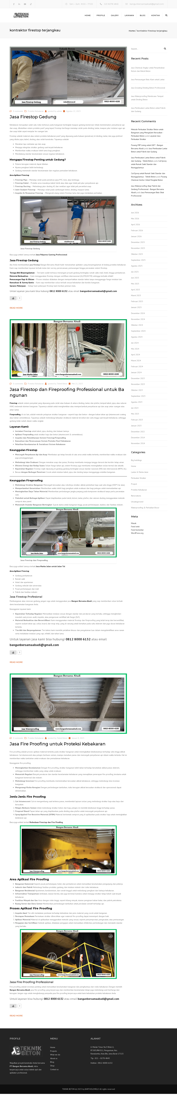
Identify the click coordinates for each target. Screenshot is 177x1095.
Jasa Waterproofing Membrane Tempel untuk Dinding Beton (147, 99)
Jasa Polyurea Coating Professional (51, 256)
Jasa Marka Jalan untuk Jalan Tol (50, 567)
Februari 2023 (137, 421)
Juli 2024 (135, 344)
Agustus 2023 (136, 403)
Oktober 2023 (137, 391)
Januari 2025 (136, 308)
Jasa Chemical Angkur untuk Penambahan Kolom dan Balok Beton (148, 70)
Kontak (155, 16)
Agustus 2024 (136, 338)
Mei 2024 (135, 350)
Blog (142, 16)
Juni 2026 (135, 214)
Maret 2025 (136, 296)
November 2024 (138, 320)
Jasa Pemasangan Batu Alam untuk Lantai (147, 80)
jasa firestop (35, 266)
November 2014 (138, 444)
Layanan (129, 16)
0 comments (18, 112)
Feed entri (135, 527)
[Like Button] (13, 299)
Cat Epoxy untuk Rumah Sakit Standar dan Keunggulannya (148, 165)
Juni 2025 (135, 279)
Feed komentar (137, 531)
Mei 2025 (135, 285)
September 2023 (138, 397)
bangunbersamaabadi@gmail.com (147, 4)
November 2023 (138, 385)
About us (53, 1059)
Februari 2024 (137, 367)
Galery (115, 16)
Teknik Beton (62, 385)
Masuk (133, 524)
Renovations (136, 497)
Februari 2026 (137, 231)
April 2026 (135, 225)
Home (88, 16)
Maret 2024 (136, 362)
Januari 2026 (136, 237)
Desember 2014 (138, 438)
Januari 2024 (136, 373)
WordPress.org (137, 534)
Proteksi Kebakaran (36, 112)
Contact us (54, 1070)
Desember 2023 (138, 379)
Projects (53, 1052)
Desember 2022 (138, 432)
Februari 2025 (137, 302)
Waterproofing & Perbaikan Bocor (145, 508)
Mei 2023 (135, 415)
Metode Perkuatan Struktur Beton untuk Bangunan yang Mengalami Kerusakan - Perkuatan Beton (147, 133)
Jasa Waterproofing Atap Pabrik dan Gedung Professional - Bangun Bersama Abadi (147, 190)
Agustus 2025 (136, 267)
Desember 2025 (138, 243)
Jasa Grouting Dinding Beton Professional (148, 89)
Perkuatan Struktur (138, 479)
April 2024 (135, 356)
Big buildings (136, 461)
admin (59, 112)
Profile (101, 16)
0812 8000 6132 (58, 292)
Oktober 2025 (137, 255)
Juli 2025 (135, 273)
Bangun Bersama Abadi (81, 602)
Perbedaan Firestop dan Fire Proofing (46, 823)
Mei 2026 (135, 220)
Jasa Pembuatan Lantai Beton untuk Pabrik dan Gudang (148, 111)
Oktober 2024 (137, 326)
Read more (16, 309)
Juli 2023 (135, 409)
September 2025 (138, 261)
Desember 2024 (138, 314)
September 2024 (138, 332)
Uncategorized (137, 503)
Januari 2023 (136, 427)
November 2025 (138, 249)
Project (134, 485)
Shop (52, 1067)
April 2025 (135, 290)
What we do (55, 1056)
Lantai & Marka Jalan (139, 473)
